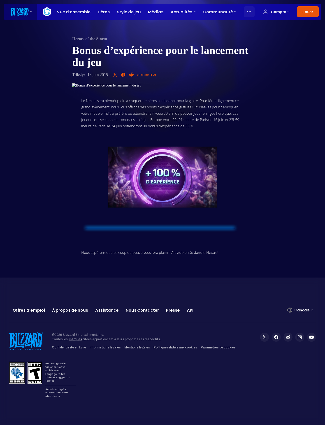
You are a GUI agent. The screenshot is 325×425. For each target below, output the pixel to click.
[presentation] (20, 12)
